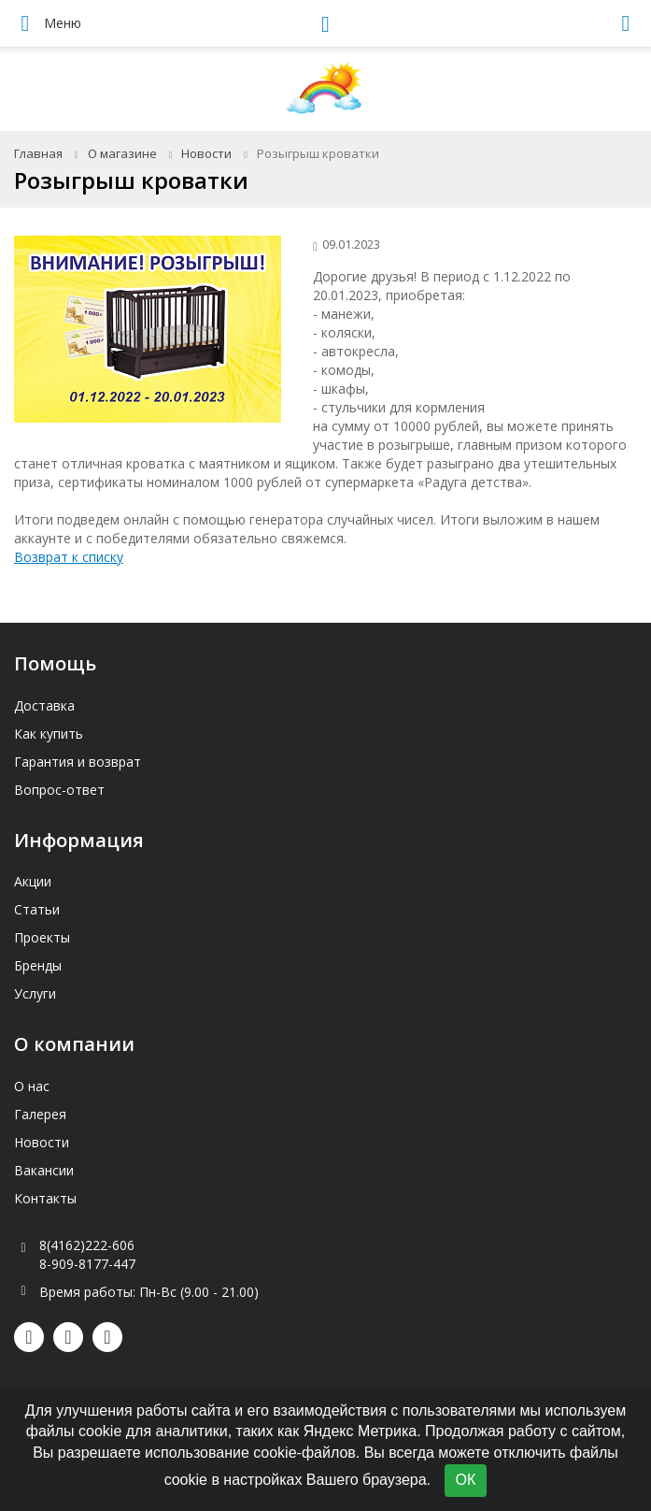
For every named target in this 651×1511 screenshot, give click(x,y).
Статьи (37, 909)
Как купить (48, 733)
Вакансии (44, 1170)
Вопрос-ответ (59, 790)
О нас (32, 1086)
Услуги (35, 993)
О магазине (122, 153)
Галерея (40, 1114)
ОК (466, 1480)
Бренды (38, 965)
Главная (38, 153)
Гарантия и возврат (77, 761)
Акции (32, 881)
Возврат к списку (68, 557)
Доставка (44, 705)
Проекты (42, 937)
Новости (206, 153)
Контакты (45, 1198)
